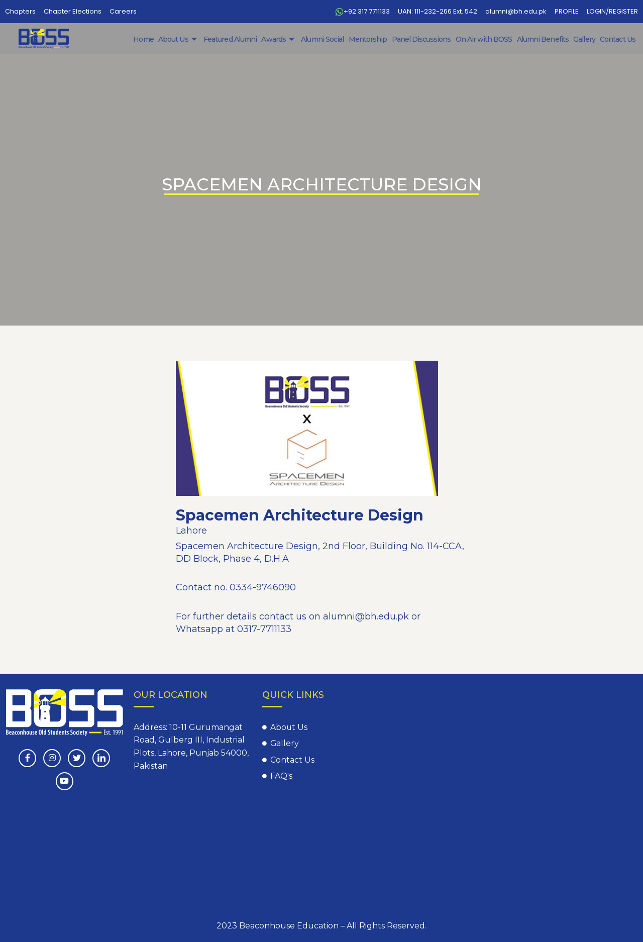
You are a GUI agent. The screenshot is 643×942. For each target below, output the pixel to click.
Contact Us (617, 39)
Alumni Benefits (544, 39)
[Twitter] (76, 758)
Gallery (585, 39)
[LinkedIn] (101, 758)
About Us (184, 39)
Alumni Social (326, 39)
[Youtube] (64, 781)
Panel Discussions (423, 39)
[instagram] (52, 758)
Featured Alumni (234, 39)
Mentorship (371, 39)
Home (149, 39)
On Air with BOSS (486, 39)
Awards (283, 39)
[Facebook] (27, 758)
